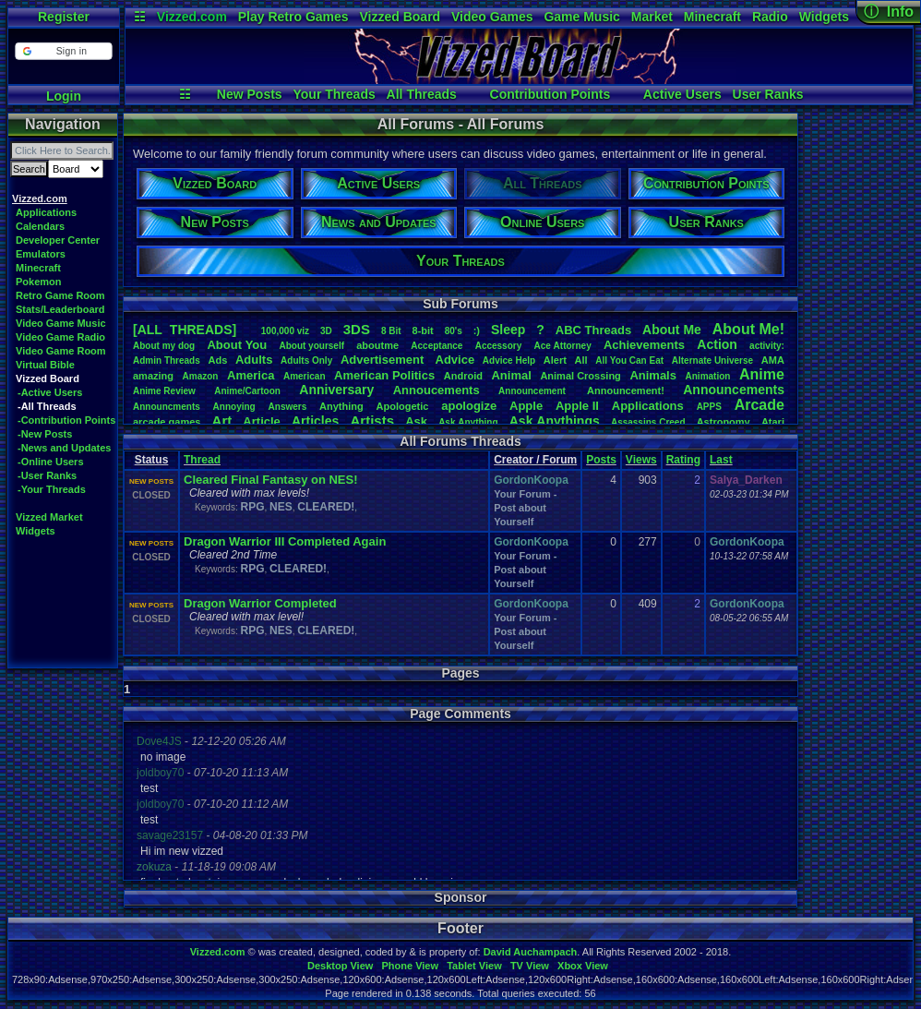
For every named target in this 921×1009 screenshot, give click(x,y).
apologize (468, 406)
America (250, 375)
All (581, 360)
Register (64, 16)
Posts (601, 459)
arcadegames (166, 421)
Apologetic (403, 406)
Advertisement (384, 359)
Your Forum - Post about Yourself (525, 507)
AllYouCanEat (629, 360)
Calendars (40, 226)
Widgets (824, 16)
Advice (455, 359)
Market (652, 16)
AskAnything (467, 422)
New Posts (249, 94)
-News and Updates (64, 447)
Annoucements (436, 390)
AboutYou (237, 345)
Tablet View (474, 965)
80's (453, 331)
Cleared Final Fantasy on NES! (271, 479)
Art (222, 420)
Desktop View (340, 965)
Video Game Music (61, 323)
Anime (761, 374)
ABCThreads (593, 330)
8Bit (391, 331)
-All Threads (47, 406)
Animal (511, 375)
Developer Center (58, 240)
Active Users (682, 94)
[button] (63, 51)
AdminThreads (166, 360)
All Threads (422, 94)
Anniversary (336, 389)
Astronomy (723, 421)
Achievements (644, 345)
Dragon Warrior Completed (260, 603)
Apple (526, 406)
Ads (217, 360)
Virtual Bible (45, 364)
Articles (315, 421)
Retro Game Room (60, 295)
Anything (341, 406)
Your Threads (334, 94)
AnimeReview (164, 391)
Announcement (533, 391)
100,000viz (285, 331)
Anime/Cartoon (247, 391)
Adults (253, 359)
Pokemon (39, 281)
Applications (46, 212)
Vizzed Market (49, 517)
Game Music (581, 16)
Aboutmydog (164, 346)
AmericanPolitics (384, 375)
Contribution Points (550, 94)
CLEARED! (325, 506)
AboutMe (671, 329)
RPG (252, 506)
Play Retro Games (293, 16)
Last (721, 459)
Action (717, 344)
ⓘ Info (889, 11)
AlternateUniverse (712, 360)
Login (63, 96)
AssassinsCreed (648, 422)
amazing (153, 375)
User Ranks (768, 94)
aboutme (377, 345)
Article (261, 421)
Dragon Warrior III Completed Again (285, 541)
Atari (772, 421)
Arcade (759, 405)
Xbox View (582, 965)
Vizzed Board (399, 16)
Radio (770, 16)
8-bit (423, 330)
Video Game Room (61, 350)
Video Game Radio (60, 336)
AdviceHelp (509, 360)
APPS (709, 407)
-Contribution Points (66, 420)
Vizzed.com (192, 16)
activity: (766, 346)
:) (476, 330)
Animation (708, 376)
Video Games (491, 16)
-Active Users (50, 392)
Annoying (234, 407)
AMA (772, 360)
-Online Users (51, 461)
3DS (356, 329)
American (304, 376)
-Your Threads (52, 489)
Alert (555, 360)
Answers (288, 407)
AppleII (577, 406)
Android (463, 375)
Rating (683, 459)
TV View (529, 965)
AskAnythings (554, 421)
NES (281, 506)
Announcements (733, 389)
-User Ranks (47, 475)
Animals (652, 375)
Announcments (166, 407)
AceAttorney (562, 346)
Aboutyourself (311, 346)
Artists (372, 420)
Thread (202, 459)
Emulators (41, 253)
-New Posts (45, 433)
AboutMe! (748, 329)
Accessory (498, 346)
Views (641, 459)
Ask (416, 421)
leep (508, 329)
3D (326, 331)
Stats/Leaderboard (60, 309)
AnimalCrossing (580, 375)
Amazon (201, 376)
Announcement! (625, 390)
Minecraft (712, 16)
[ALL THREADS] (184, 329)
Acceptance (436, 346)
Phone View (409, 965)
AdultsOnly (306, 360)
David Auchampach (531, 951)
